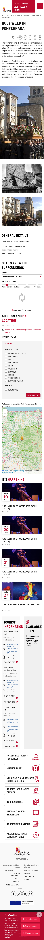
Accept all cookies (30, 919)
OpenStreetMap (19, 471)
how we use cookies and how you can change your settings (11, 933)
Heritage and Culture (13, 15)
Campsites (10, 372)
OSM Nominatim (7, 472)
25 (17, 287)
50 (27, 287)
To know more (9, 662)
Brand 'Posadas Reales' (15, 353)
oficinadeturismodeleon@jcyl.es (12, 721)
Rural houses (11, 356)
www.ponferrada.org (12, 685)
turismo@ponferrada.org (12, 645)
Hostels (9, 375)
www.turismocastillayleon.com (12, 728)
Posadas (9, 360)
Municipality (7, 287)
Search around (33, 395)
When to (10, 696)
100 (37, 287)
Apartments (11, 369)
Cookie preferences (30, 933)
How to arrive (7, 337)
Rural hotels (11, 363)
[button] (5, 410)
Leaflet (5, 471)
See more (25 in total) (23, 310)
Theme (4, 272)
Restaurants (11, 390)
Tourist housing (12, 378)
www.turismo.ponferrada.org (12, 650)
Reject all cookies (30, 926)
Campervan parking (14, 381)
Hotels (9, 366)
